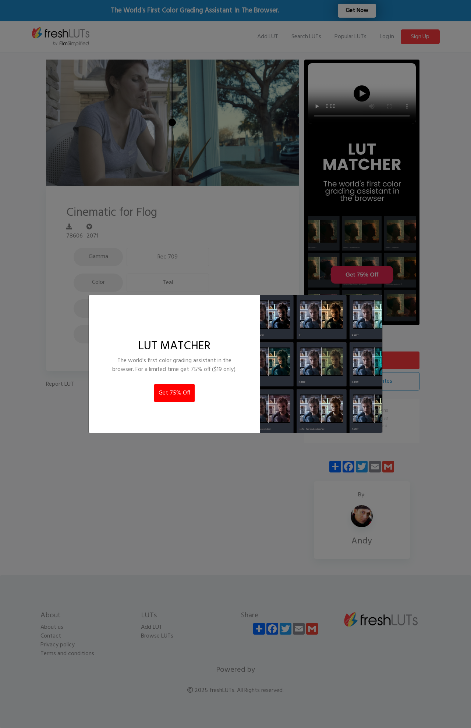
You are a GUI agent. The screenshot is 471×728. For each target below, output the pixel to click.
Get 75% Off (174, 393)
